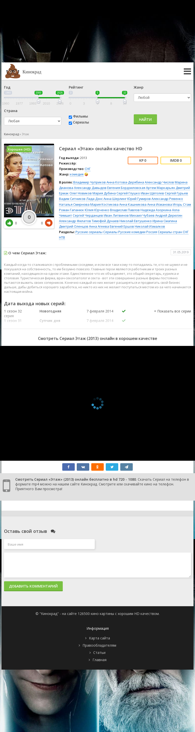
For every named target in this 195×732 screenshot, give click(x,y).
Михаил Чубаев (142, 215)
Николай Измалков (150, 226)
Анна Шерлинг (115, 198)
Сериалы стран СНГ (173, 232)
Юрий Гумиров (139, 198)
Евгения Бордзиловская (126, 187)
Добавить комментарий (33, 586)
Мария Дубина (104, 193)
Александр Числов (159, 182)
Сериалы (81, 122)
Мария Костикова (104, 204)
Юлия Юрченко (97, 210)
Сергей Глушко (128, 193)
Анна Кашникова (132, 204)
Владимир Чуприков (89, 182)
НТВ (62, 237)
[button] (172, 316)
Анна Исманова (159, 204)
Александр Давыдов (90, 187)
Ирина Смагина (164, 221)
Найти (145, 119)
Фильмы (80, 116)
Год (7, 87)
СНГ (87, 168)
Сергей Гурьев (176, 193)
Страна (11, 110)
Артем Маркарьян (160, 187)
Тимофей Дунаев (105, 221)
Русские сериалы (89, 232)
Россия (151, 232)
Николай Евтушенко (136, 221)
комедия (77, 174)
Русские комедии (132, 232)
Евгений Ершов (122, 226)
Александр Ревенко (167, 198)
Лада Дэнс (94, 198)
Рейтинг (76, 87)
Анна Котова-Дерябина (125, 182)
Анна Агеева (99, 226)
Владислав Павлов (125, 210)
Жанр (139, 87)
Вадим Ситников (72, 198)
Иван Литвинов (116, 215)
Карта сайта (99, 638)
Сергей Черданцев (88, 215)
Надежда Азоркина (155, 210)
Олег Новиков (81, 193)
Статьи (99, 652)
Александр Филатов (75, 221)
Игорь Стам (182, 204)
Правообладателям (99, 645)
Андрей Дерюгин (168, 215)
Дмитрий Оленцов (73, 226)
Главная (99, 659)
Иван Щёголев (152, 193)
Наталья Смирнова (74, 204)
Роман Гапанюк (71, 210)
